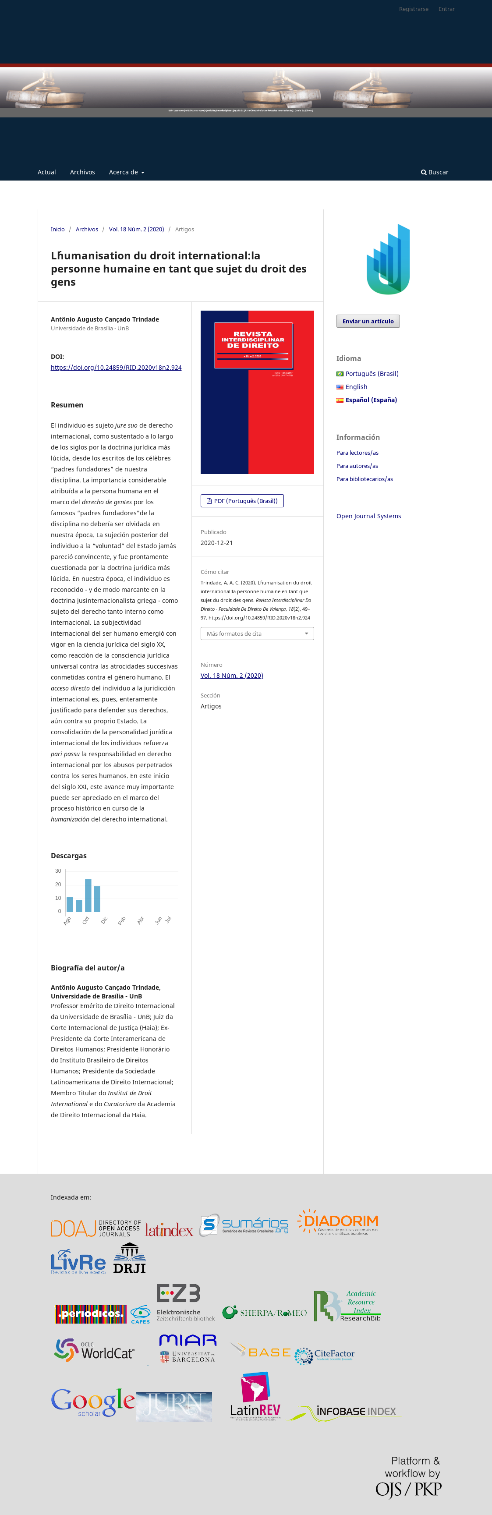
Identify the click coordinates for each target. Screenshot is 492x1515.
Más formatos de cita (234, 633)
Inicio (58, 229)
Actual (47, 172)
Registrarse (413, 9)
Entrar (447, 9)
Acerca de (124, 172)
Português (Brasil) (372, 373)
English (357, 386)
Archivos (82, 172)
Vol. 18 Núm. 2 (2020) (136, 229)
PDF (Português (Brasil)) (245, 501)
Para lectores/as (357, 453)
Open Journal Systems (368, 516)
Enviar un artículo (368, 321)
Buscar (435, 172)
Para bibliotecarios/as (364, 479)
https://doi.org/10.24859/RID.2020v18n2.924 (116, 367)
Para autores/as (357, 466)
